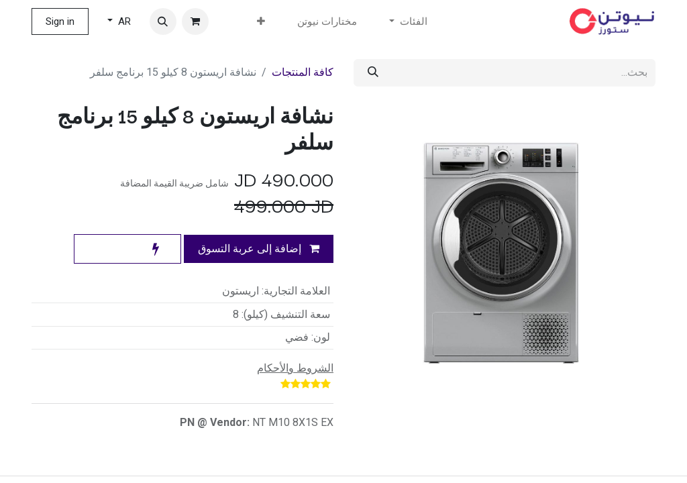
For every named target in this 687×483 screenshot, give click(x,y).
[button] (163, 21)
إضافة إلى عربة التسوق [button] (258, 248)
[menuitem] (327, 22)
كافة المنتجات (302, 72)
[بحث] (373, 73)
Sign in (60, 21)
